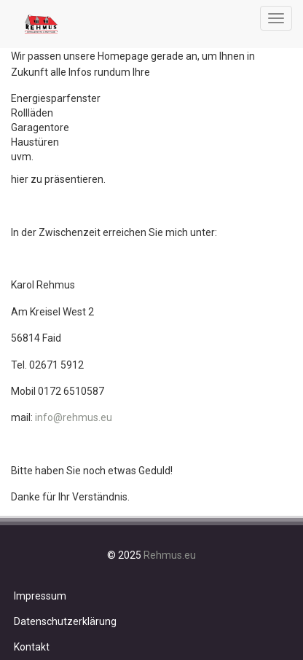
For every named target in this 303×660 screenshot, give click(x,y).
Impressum (40, 596)
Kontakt (32, 647)
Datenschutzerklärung (65, 621)
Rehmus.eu (169, 555)
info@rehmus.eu (73, 417)
